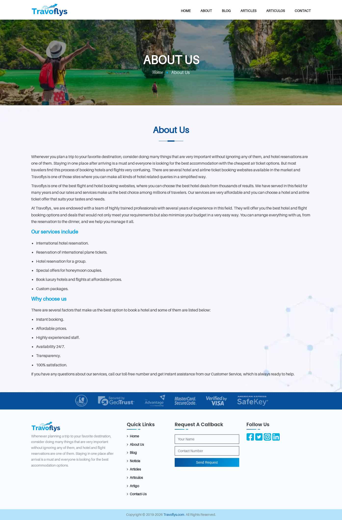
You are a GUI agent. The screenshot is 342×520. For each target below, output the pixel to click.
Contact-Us (138, 494)
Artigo (134, 486)
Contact (303, 11)
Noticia (135, 461)
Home (186, 11)
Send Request (207, 462)
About (206, 11)
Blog (226, 11)
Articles (248, 11)
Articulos (275, 11)
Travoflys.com (173, 514)
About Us (137, 444)
